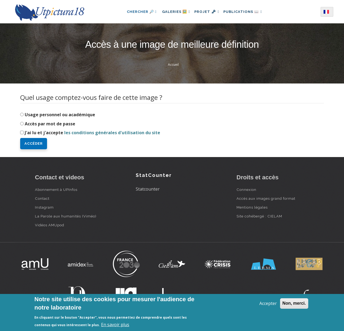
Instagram (44, 207)
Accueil (173, 64)
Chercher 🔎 (138, 12)
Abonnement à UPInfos (56, 189)
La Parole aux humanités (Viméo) (65, 216)
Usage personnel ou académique (60, 115)
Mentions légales (252, 207)
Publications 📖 (245, 12)
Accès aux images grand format (265, 198)
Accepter (268, 303)
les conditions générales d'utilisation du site (112, 133)
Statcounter (148, 189)
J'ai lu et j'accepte (92, 133)
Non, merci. (294, 303)
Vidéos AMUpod (49, 225)
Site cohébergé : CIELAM (259, 216)
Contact (42, 198)
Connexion (246, 189)
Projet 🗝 (206, 12)
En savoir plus (115, 325)
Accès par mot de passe (50, 124)
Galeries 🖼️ (174, 12)
